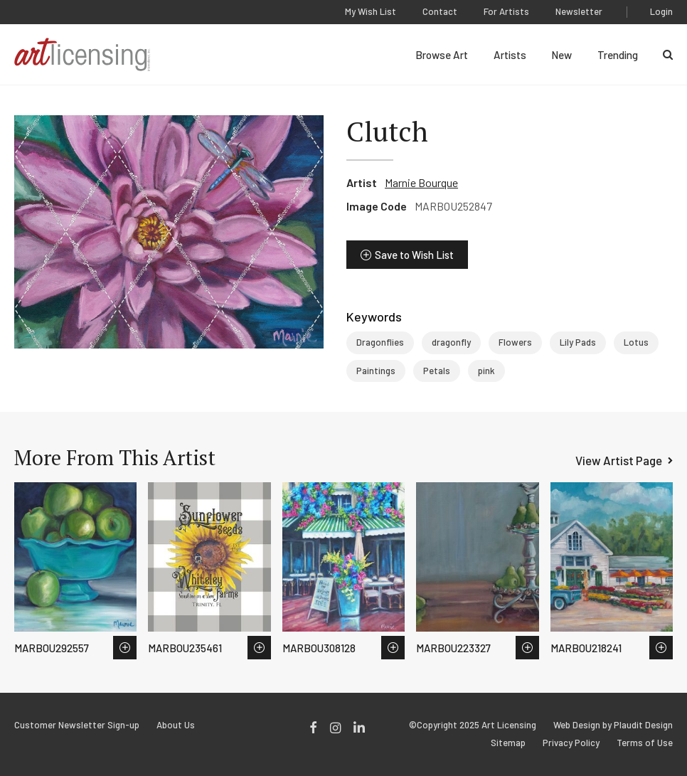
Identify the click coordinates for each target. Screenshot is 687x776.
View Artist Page (618, 460)
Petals (436, 370)
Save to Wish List (414, 254)
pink (486, 370)
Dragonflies (380, 342)
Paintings (375, 370)
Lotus (636, 342)
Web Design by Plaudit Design (613, 725)
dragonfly (451, 342)
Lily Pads (578, 342)
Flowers (515, 342)
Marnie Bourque (421, 182)
